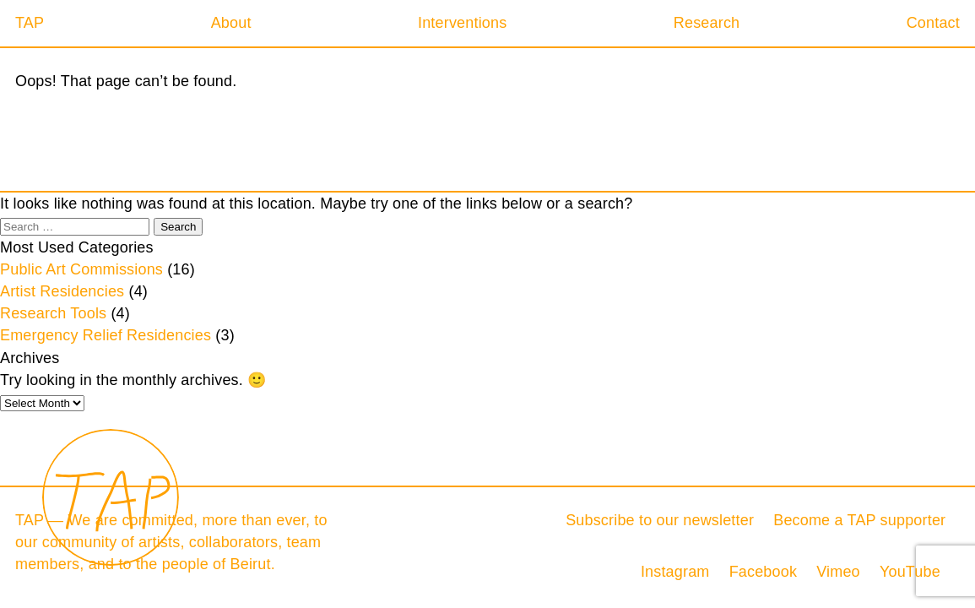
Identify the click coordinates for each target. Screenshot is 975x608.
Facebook (763, 571)
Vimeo (838, 571)
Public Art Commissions (81, 269)
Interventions (462, 22)
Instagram (675, 571)
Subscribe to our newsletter (660, 520)
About (231, 22)
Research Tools (53, 313)
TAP (29, 22)
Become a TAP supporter (859, 520)
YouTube (910, 571)
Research (706, 22)
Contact (933, 22)
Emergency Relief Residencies (105, 335)
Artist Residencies (62, 291)
